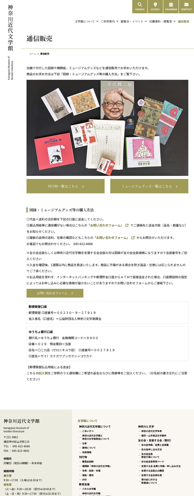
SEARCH (139, 6)
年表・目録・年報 (91, 470)
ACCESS (155, 6)
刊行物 (83, 457)
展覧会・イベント (134, 21)
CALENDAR (171, 6)
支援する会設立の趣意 (152, 470)
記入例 (43, 373)
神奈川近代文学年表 (151, 431)
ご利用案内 (110, 21)
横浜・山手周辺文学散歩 (153, 435)
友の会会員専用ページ (152, 461)
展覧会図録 (88, 461)
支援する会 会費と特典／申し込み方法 (161, 466)
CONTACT (186, 6)
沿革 (84, 443)
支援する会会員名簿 (151, 475)
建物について (89, 447)
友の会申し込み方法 (151, 449)
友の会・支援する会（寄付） (155, 440)
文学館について (87, 21)
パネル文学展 (89, 489)
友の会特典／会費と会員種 (155, 444)
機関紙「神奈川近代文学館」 (97, 466)
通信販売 (183, 21)
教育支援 (84, 484)
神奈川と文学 (146, 426)
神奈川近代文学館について (95, 426)
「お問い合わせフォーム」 (105, 225)
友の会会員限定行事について (150, 455)
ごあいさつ (88, 431)
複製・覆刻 (88, 475)
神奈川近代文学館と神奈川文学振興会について (96, 437)
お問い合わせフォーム (52, 293)
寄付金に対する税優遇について (149, 481)
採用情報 (86, 452)
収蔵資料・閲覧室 (162, 21)
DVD (84, 479)
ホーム (33, 53)
